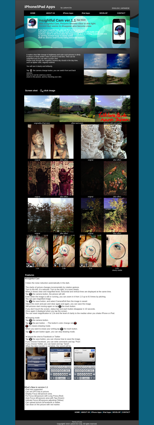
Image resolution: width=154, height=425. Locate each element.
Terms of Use (77, 422)
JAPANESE (125, 8)
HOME (32, 13)
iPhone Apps (68, 13)
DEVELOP (103, 13)
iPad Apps (86, 13)
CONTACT (121, 13)
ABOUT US (50, 13)
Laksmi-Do (74, 424)
